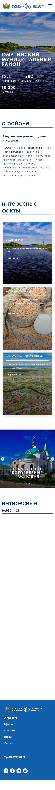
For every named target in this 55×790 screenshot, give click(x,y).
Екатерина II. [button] (14, 260)
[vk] (6, 780)
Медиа (8, 753)
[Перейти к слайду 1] (26, 494)
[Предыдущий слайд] (2, 469)
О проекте (10, 727)
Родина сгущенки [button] (19, 325)
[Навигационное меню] (50, 5)
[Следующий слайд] (52, 469)
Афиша (8, 734)
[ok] (12, 780)
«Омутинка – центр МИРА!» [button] (24, 397)
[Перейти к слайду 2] (29, 494)
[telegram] (18, 780)
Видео (8, 746)
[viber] (25, 780)
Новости (9, 740)
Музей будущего (14, 767)
